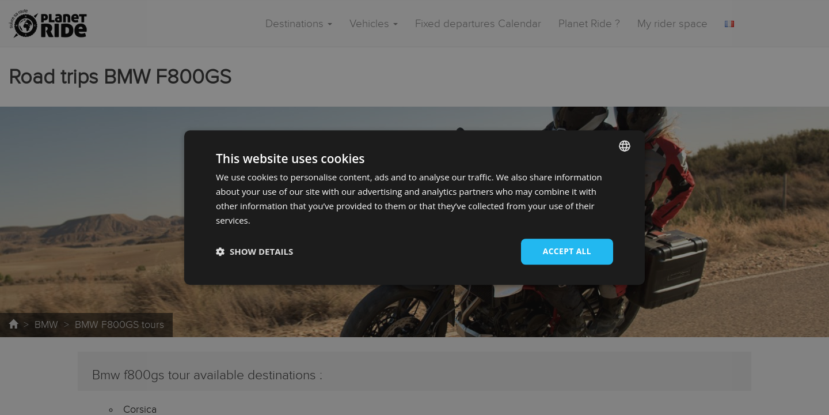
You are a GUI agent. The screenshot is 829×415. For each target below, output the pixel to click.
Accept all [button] (566, 251)
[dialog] (414, 207)
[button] (254, 252)
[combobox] (624, 146)
